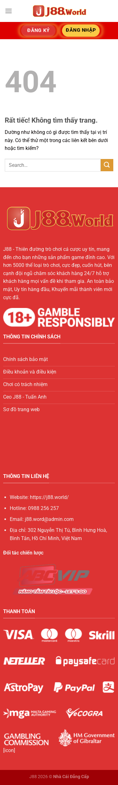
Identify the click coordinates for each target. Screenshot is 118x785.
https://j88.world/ (49, 497)
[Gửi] (107, 165)
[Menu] (8, 11)
